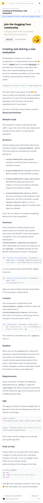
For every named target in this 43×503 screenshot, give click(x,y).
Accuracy (32, 64)
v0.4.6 (31, 16)
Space (12, 64)
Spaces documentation (11, 112)
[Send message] (39, 499)
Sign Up (9, 39)
